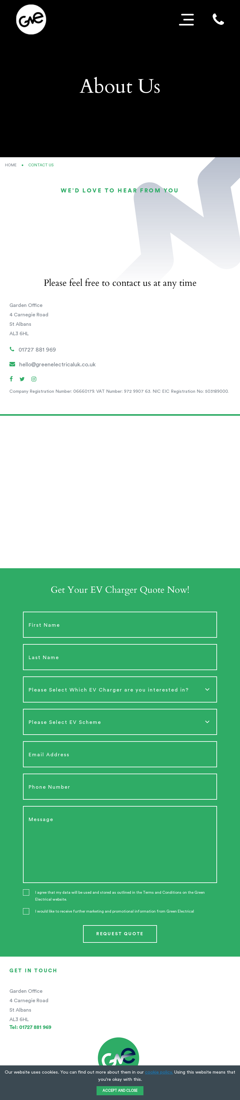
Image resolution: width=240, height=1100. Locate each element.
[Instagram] (33, 379)
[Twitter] (22, 379)
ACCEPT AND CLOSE (120, 1090)
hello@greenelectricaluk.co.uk (52, 364)
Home (11, 165)
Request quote (120, 934)
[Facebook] (11, 379)
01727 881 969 (32, 349)
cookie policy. (159, 1072)
